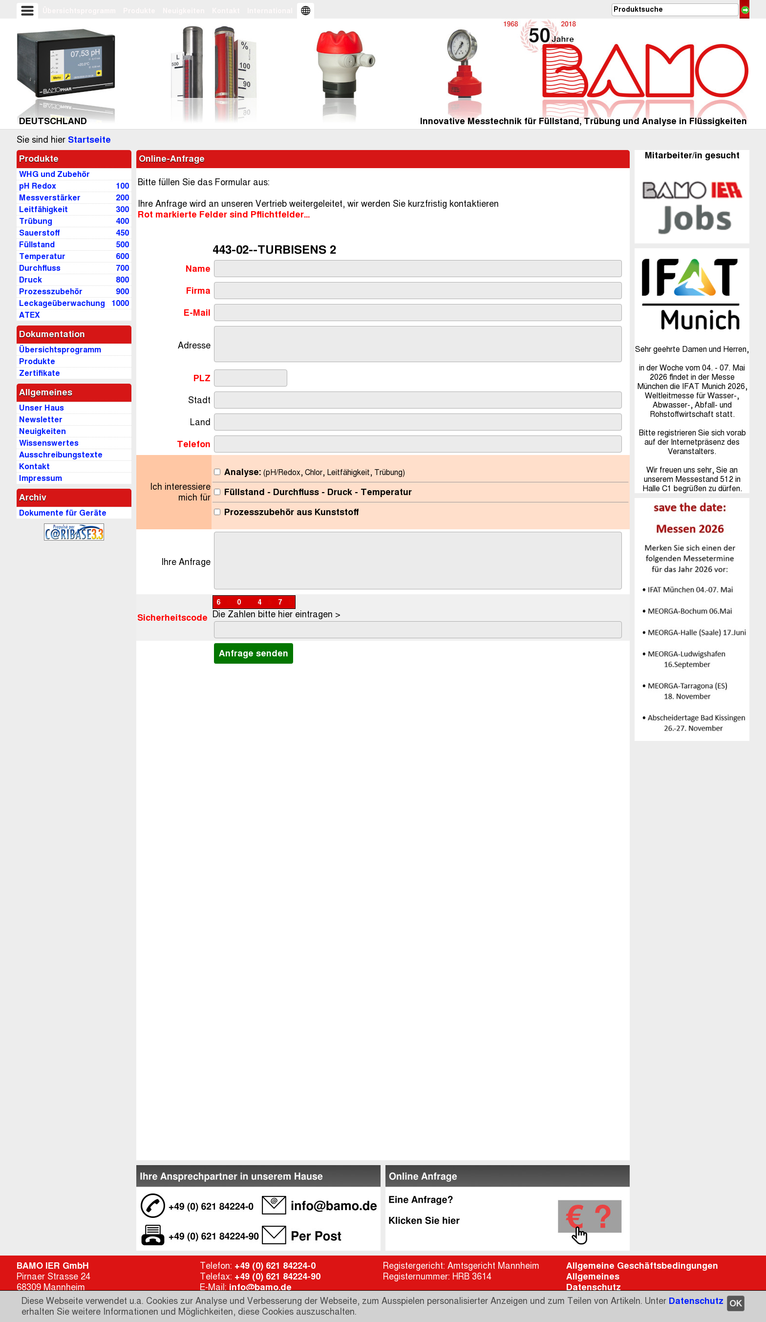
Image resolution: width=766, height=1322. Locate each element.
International (270, 11)
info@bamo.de (260, 1287)
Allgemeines (592, 1276)
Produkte (139, 11)
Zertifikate (39, 373)
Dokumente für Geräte (62, 513)
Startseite (89, 140)
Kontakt (226, 11)
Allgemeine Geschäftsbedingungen (642, 1266)
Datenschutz (696, 1301)
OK (735, 1303)
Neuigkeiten (184, 11)
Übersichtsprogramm (79, 11)
